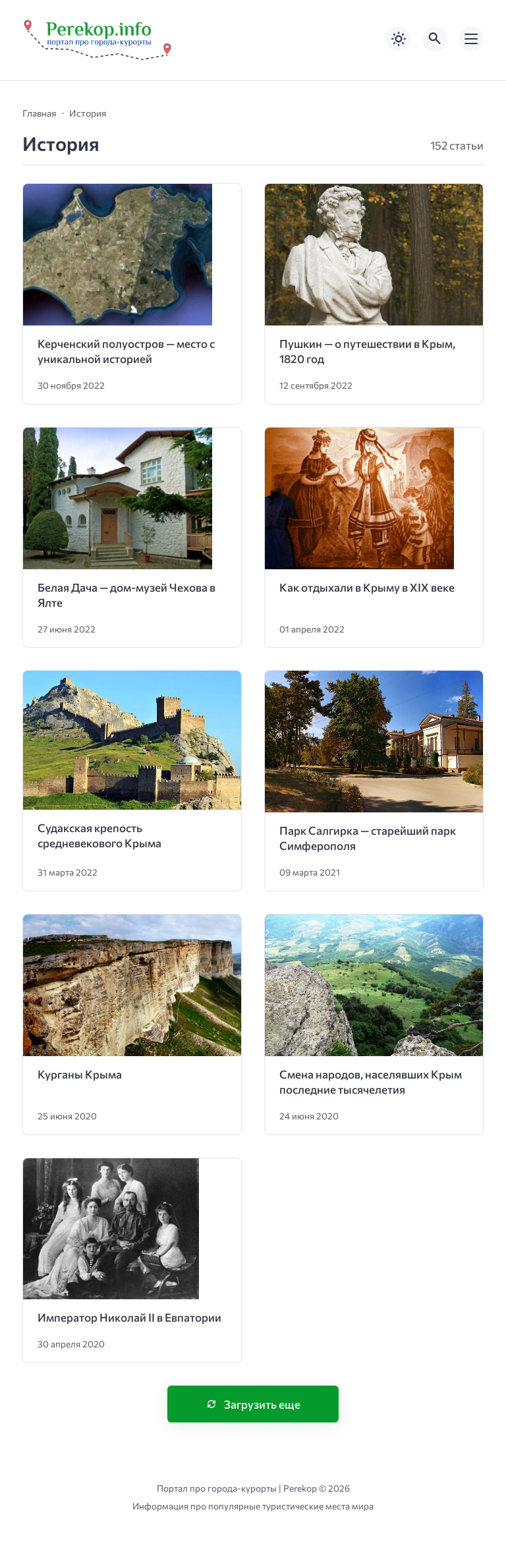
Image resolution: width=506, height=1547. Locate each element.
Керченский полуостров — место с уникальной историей (126, 351)
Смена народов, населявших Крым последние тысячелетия (370, 1081)
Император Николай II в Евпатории (129, 1317)
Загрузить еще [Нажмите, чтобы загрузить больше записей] (262, 1404)
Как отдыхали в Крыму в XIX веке (367, 587)
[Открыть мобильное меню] (471, 38)
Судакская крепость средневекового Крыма (99, 835)
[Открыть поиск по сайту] (434, 38)
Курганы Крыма (80, 1074)
